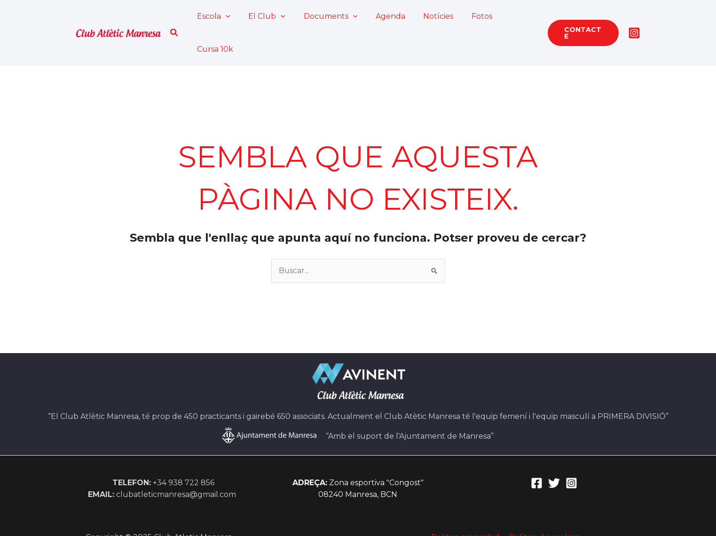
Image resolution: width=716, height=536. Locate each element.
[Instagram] (634, 16)
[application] (225, 16)
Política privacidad (466, 504)
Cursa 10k (509, 16)
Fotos (466, 16)
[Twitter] (554, 450)
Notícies (425, 16)
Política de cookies (543, 504)
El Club (263, 16)
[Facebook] (537, 450)
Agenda (380, 16)
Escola (213, 16)
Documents (324, 16)
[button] (175, 16)
